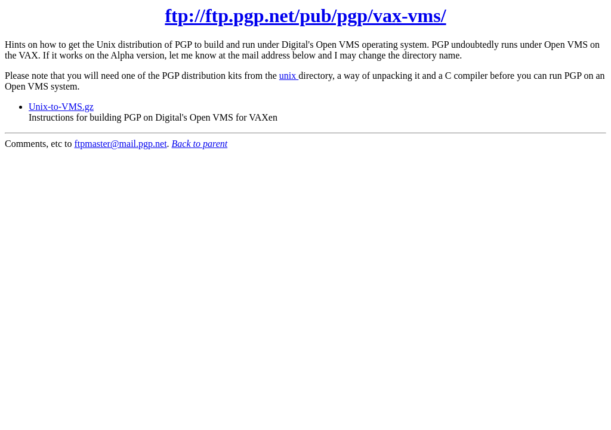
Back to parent (200, 144)
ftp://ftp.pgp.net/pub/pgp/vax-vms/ (305, 15)
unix (288, 75)
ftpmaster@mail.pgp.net (120, 144)
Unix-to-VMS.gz (61, 107)
